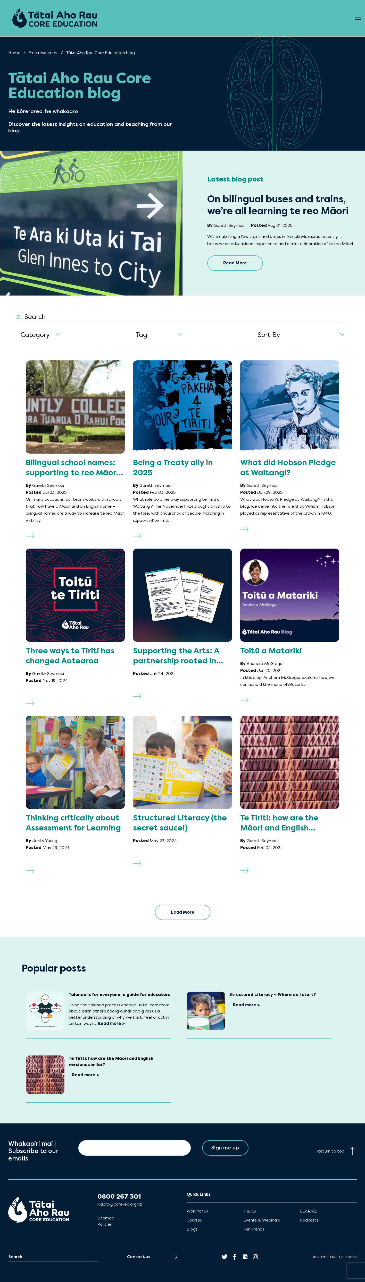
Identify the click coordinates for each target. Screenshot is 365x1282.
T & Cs (249, 1211)
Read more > (111, 1023)
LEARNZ (308, 1211)
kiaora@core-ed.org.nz (119, 1204)
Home (14, 52)
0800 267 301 (119, 1196)
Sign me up (225, 1148)
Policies (104, 1224)
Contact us (138, 1256)
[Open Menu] (358, 18)
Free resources (43, 52)
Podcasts (309, 1220)
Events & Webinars (261, 1220)
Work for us (197, 1211)
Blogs (192, 1229)
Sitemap (105, 1218)
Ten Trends (253, 1229)
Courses (194, 1220)
